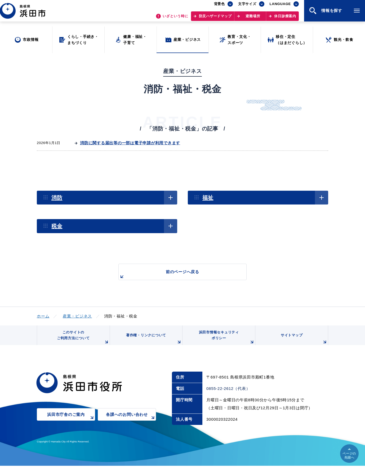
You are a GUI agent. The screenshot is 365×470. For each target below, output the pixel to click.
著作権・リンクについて (152, 342)
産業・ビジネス (77, 316)
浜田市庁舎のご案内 (71, 422)
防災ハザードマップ (215, 19)
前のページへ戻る (176, 274)
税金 (57, 226)
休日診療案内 (285, 19)
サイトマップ (303, 342)
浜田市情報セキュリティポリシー (225, 340)
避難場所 (253, 19)
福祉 (207, 198)
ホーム (43, 316)
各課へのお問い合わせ (131, 422)
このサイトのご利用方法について (82, 340)
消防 (57, 198)
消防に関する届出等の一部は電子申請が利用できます (130, 143)
